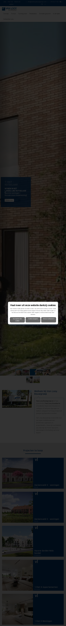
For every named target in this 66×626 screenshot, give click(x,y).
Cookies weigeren (33, 318)
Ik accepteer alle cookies (17, 319)
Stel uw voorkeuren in (48, 318)
